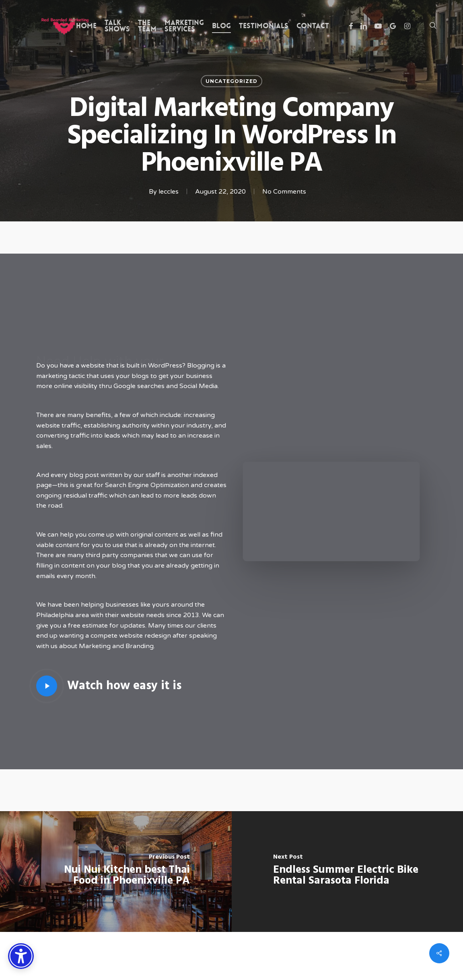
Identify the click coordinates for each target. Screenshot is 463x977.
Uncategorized (231, 81)
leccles (168, 192)
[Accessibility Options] (21, 956)
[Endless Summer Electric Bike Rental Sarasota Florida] (347, 871)
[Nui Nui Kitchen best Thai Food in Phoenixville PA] (116, 871)
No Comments (284, 192)
